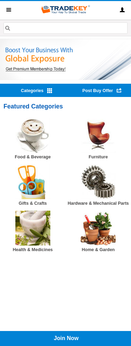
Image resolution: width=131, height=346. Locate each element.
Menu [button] (8, 9)
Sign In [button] (122, 9)
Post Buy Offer (97, 90)
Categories (32, 90)
